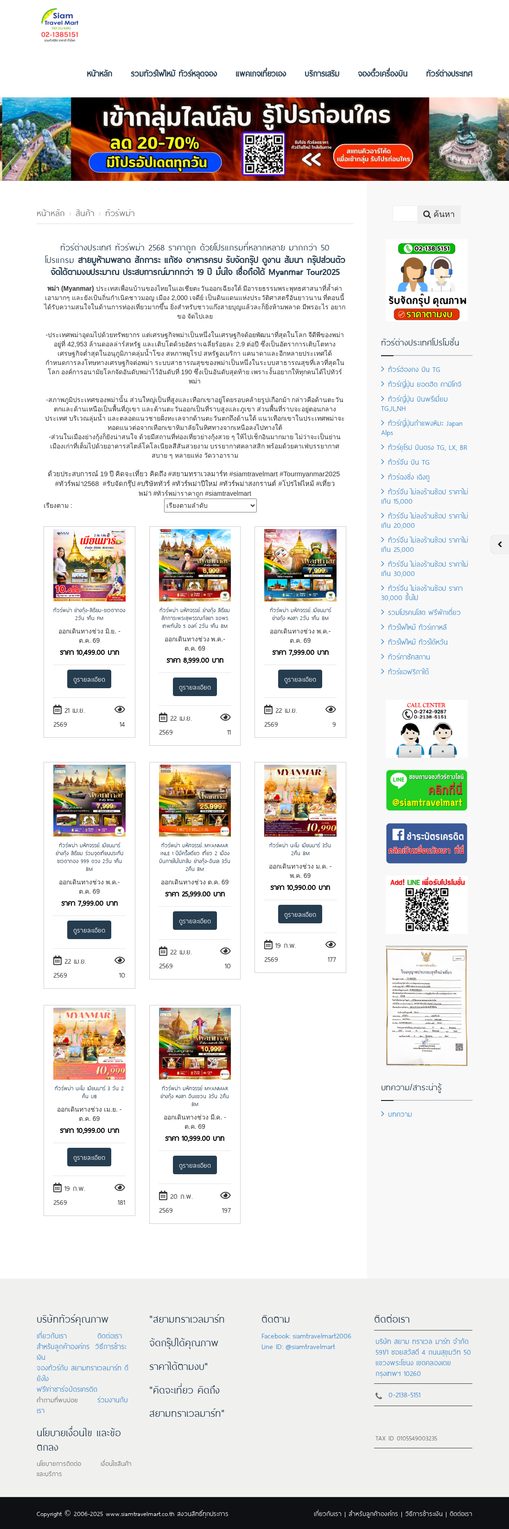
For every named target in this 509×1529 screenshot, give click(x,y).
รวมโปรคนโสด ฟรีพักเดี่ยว (421, 611)
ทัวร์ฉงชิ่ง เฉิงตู (405, 476)
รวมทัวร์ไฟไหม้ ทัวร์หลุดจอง (174, 72)
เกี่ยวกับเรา (52, 1335)
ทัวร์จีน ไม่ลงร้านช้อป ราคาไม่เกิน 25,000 (424, 543)
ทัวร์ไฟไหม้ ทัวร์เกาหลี (414, 626)
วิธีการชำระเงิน (424, 1513)
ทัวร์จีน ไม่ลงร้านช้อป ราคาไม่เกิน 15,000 (424, 495)
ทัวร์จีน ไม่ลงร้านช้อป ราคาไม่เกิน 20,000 (424, 519)
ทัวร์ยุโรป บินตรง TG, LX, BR (424, 446)
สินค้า (85, 212)
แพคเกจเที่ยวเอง (260, 72)
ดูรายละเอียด (89, 678)
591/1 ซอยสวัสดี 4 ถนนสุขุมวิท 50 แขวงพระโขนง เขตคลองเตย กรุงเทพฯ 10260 (423, 1361)
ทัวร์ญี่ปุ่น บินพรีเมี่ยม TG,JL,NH (414, 402)
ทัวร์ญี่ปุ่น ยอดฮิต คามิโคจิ (421, 383)
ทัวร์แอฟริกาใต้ (405, 671)
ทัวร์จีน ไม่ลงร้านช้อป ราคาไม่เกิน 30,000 (424, 567)
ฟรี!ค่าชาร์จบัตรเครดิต (67, 1388)
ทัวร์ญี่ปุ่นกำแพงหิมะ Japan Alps (422, 426)
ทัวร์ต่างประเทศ (449, 72)
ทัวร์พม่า (120, 212)
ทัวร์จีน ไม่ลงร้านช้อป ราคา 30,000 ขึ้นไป (422, 592)
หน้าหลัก (99, 72)
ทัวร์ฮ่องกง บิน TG (410, 368)
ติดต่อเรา (109, 1335)
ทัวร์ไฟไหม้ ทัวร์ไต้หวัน (414, 641)
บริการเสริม (322, 72)
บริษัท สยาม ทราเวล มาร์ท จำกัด (422, 1340)
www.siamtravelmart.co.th (140, 1513)
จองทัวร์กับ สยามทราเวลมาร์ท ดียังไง (82, 1372)
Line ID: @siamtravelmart (298, 1345)
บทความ (396, 1113)
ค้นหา (439, 214)
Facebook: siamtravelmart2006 (306, 1335)
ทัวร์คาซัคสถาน (405, 656)
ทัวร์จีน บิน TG (405, 461)
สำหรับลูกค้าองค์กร (63, 1345)
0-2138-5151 (404, 1394)
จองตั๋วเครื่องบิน (382, 72)
